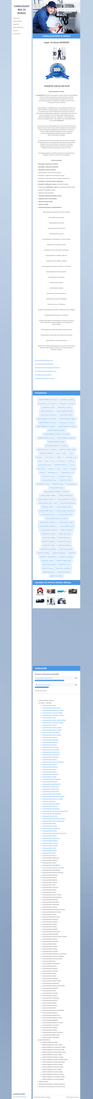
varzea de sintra (49, 457)
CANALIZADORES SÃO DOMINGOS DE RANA (54, 833)
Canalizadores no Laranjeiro (67, 403)
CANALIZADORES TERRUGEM (50, 791)
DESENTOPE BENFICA (66, 530)
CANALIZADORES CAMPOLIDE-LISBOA (52, 722)
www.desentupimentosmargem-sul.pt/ (45, 371)
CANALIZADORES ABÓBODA (50, 840)
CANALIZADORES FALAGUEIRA (50, 749)
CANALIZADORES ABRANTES (64, 411)
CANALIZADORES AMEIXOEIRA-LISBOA (53, 715)
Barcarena (39, 457)
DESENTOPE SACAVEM (49, 564)
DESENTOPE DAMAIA (43, 553)
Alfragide (41, 472)
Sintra (53, 461)
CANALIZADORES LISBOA (65, 514)
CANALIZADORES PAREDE (49, 835)
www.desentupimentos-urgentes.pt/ (45, 378)
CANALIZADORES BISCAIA (49, 855)
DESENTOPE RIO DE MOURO (48, 549)
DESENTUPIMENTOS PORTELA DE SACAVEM (56, 434)
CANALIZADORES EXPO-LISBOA (51, 732)
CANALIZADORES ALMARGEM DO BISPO (53, 796)
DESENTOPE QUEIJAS (64, 572)
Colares (46, 461)
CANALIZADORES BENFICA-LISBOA (52, 730)
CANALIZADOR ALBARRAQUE (50, 786)
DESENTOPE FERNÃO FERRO (67, 449)
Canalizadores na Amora (48, 476)
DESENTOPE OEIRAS (49, 572)
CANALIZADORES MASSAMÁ (50, 774)
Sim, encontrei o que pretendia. (44, 678)
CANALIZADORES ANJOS (49, 717)
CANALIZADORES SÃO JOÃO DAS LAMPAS (53, 818)
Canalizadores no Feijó (48, 407)
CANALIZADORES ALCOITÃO (50, 845)
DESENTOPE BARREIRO (46, 453)
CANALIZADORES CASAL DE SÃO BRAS (53, 762)
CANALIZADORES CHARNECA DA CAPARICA (56, 491)
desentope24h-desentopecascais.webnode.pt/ (47, 367)
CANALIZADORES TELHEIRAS (50, 740)
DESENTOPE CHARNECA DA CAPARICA (56, 445)
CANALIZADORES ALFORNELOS (51, 754)
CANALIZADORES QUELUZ (49, 772)
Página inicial (16, 18)
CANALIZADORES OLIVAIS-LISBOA (51, 735)
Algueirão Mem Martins (45, 464)
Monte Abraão (41, 468)
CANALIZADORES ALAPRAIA (50, 843)
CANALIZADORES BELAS (49, 801)
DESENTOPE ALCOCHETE (49, 533)
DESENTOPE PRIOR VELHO (63, 560)
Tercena (72, 464)
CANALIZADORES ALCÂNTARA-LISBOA (53, 710)
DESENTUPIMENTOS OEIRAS (67, 418)
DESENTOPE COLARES (48, 545)
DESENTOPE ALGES (47, 568)
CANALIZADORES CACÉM (49, 776)
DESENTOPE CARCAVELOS (63, 568)
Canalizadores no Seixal (64, 476)
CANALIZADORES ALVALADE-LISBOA (52, 713)
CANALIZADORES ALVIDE (49, 848)
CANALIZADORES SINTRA (49, 769)
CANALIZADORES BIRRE (49, 853)
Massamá (51, 468)
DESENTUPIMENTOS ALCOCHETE (46, 418)
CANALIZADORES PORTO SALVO (66, 499)
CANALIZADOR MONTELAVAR (50, 789)
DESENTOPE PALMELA (49, 537)
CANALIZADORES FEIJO (66, 495)
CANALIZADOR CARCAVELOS (48, 415)
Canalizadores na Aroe (67, 472)
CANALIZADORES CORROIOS (47, 522)
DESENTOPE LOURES (47, 560)
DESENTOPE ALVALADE (66, 556)
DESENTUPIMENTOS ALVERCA (67, 426)
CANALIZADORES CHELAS (49, 725)
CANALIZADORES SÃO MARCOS (51, 808)
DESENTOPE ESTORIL (65, 480)
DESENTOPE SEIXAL (64, 537)
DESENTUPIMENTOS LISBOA (56, 441)
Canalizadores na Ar (52, 472)
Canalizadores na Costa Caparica (47, 403)
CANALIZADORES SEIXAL (56, 487)
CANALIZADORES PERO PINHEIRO (51, 794)
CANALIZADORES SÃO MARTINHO (51, 813)
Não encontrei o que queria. (43, 685)
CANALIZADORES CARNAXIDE (48, 530)
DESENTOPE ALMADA (64, 541)
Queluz (58, 468)
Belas (40, 461)
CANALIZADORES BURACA (49, 764)
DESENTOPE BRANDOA (59, 553)
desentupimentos (71, 484)
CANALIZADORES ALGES (67, 526)
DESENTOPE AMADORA (66, 549)
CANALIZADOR (16, 33)
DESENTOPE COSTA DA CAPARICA (47, 449)
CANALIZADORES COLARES (49, 816)
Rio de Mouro (61, 461)
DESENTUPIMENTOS (18, 27)
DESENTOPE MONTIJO (60, 464)
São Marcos (71, 461)
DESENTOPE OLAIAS (64, 564)
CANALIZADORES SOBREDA (48, 495)
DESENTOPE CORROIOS (48, 541)
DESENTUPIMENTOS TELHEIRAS (46, 426)
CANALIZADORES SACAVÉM (50, 742)
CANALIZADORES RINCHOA (49, 781)
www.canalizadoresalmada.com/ (44, 360)
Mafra (71, 453)
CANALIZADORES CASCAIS (47, 514)
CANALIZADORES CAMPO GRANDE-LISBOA (54, 720)
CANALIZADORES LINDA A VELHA (47, 503)
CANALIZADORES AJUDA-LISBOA (51, 708)
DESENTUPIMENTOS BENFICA (66, 438)
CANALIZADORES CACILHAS (46, 499)
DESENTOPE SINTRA (47, 507)
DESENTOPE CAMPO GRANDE (48, 556)
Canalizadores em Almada (64, 407)
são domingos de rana (71, 457)
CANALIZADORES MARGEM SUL (48, 526)
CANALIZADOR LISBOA (66, 415)
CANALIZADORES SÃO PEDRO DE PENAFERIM (54, 811)
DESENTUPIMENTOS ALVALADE (48, 399)
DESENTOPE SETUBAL (65, 533)
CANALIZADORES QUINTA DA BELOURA (53, 821)
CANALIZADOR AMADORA (49, 744)
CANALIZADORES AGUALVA (50, 806)
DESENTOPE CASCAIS (43, 484)
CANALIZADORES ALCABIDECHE (51, 828)
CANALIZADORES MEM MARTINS (51, 784)
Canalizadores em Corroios (66, 422)
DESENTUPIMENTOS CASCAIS (47, 422)
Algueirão (59, 457)
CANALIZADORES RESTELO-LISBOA (52, 727)
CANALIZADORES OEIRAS (46, 510)
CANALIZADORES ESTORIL (63, 507)
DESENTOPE (16, 24)
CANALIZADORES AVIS (46, 411)
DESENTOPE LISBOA (58, 484)
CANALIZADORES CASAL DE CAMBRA (52, 799)
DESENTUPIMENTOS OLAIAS (46, 438)
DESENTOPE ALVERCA (56, 576)
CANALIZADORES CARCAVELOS (65, 510)
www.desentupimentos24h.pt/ (43, 374)
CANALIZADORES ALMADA (66, 522)
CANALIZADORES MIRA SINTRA (51, 804)
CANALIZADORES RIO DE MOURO (51, 779)
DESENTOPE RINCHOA (64, 545)
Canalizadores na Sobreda (67, 399)
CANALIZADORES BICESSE (49, 850)
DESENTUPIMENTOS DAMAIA (56, 430)
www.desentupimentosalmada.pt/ (44, 364)
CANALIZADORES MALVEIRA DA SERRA (53, 867)
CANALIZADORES (17, 21)
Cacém (58, 453)
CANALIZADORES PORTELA (49, 737)
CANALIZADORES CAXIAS (49, 480)
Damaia (65, 468)
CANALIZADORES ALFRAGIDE (50, 747)
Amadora (72, 468)
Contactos (15, 30)
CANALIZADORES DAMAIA (49, 759)
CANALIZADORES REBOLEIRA (50, 757)
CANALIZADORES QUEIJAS (67, 503)
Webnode (77, 1097)
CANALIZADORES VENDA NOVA (51, 752)
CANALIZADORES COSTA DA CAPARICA (56, 518)
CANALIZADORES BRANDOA (50, 767)
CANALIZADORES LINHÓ (49, 823)
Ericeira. (64, 453)
